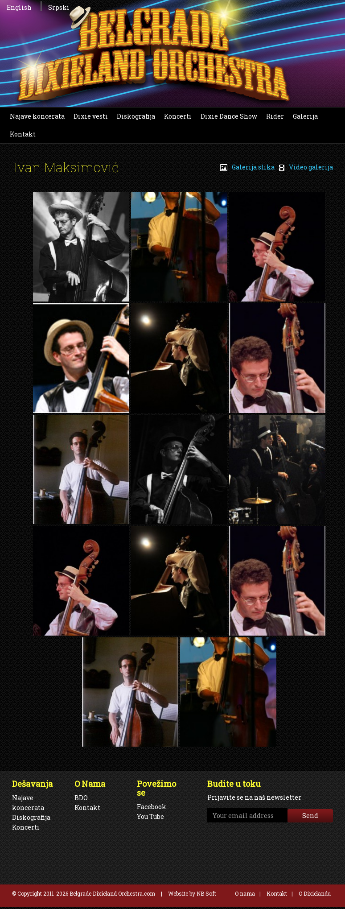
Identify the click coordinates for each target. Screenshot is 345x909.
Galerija (305, 116)
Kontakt (23, 134)
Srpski (59, 7)
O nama (245, 893)
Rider (275, 116)
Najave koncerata (37, 116)
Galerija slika (247, 167)
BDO (81, 797)
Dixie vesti (91, 116)
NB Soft (206, 893)
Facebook (151, 806)
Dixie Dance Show (229, 116)
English (19, 7)
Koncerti (178, 116)
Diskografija (136, 116)
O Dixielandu (315, 893)
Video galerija (306, 167)
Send (310, 815)
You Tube (150, 816)
